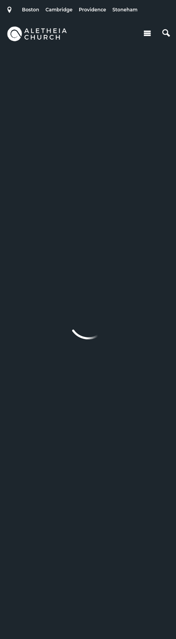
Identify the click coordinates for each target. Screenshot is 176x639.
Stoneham (125, 10)
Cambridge (59, 10)
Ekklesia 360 (88, 617)
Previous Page (61, 279)
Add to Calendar (82, 87)
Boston (30, 10)
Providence (92, 10)
